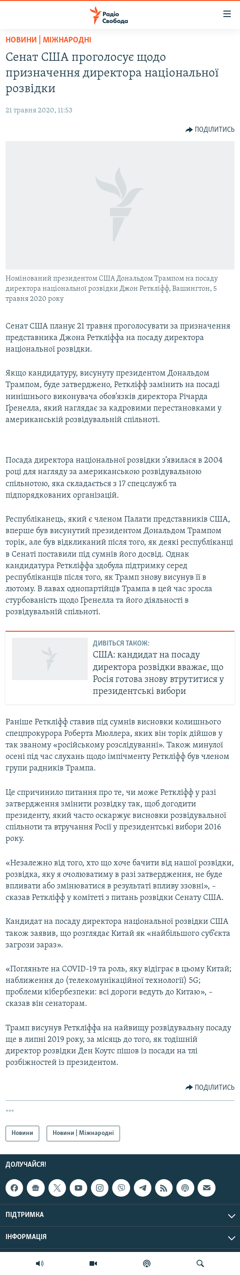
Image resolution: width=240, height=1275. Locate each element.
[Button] (210, 130)
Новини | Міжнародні (48, 40)
